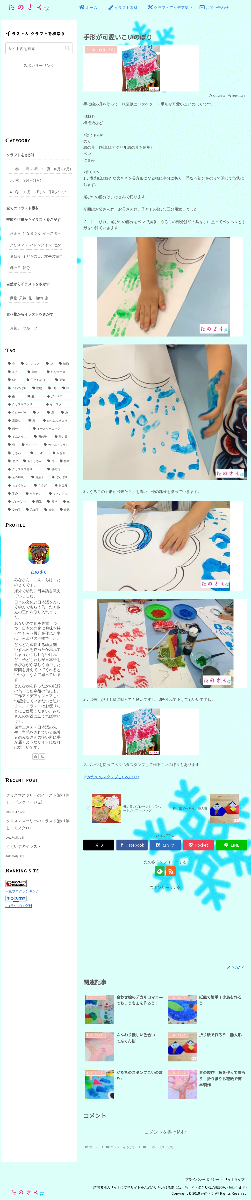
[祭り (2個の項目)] (52, 500)
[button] (67, 47)
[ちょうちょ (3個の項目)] (18, 483)
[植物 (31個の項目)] (64, 362)
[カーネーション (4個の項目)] (57, 443)
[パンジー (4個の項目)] (30, 443)
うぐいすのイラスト (23, 844)
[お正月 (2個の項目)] (62, 483)
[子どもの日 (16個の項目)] (38, 378)
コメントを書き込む (165, 1131)
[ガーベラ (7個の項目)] (58, 394)
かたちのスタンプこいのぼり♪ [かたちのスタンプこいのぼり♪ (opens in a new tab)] (113, 776)
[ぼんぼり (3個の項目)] (61, 475)
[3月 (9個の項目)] (52, 386)
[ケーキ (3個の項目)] (39, 451)
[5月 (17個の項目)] (14, 378)
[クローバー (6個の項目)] (18, 410)
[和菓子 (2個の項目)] (32, 508)
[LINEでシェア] (231, 844)
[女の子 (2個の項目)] (14, 508)
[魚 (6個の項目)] (65, 410)
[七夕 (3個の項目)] (13, 459)
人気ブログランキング (22, 889)
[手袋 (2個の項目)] (14, 492)
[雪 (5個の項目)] (12, 443)
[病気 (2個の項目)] (37, 500)
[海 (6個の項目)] (33, 418)
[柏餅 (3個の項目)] (65, 459)
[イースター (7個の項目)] (58, 402)
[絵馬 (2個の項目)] (65, 508)
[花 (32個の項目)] (50, 362)
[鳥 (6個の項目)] (51, 410)
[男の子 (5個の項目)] (42, 435)
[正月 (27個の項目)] (15, 370)
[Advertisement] (165, 924)
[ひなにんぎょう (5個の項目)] (56, 418)
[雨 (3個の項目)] (51, 459)
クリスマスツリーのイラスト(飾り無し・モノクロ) (37, 822)
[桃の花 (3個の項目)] (58, 467)
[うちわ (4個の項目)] (16, 451)
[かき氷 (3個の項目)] (61, 451)
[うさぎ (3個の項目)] (42, 483)
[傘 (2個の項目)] (66, 500)
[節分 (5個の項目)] (18, 427)
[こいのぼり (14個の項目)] (17, 386)
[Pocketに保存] (198, 844)
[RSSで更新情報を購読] (171, 871)
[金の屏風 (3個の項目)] (17, 475)
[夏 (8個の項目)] (34, 394)
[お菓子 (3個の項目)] (39, 475)
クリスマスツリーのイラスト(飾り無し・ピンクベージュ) (37, 796)
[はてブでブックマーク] (165, 844)
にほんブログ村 (18, 903)
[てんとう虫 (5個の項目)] (18, 435)
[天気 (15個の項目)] (62, 378)
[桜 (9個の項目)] (66, 386)
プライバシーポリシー (202, 1179)
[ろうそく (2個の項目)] (34, 492)
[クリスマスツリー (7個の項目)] (24, 402)
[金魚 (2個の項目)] (49, 508)
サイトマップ (234, 1179)
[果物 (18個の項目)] (34, 370)
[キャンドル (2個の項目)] (59, 492)
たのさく (39, 570)
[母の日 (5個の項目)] (62, 435)
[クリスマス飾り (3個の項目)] (25, 467)
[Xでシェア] (99, 844)
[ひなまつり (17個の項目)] (58, 370)
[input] (39, 47)
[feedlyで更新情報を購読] (160, 871)
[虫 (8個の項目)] (15, 394)
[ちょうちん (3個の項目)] (32, 459)
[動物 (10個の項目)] (37, 386)
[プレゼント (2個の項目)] (17, 500)
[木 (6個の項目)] (37, 410)
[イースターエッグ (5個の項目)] (51, 427)
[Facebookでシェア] (132, 844)
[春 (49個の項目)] (12, 362)
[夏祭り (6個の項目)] (15, 418)
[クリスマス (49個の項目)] (31, 362)
